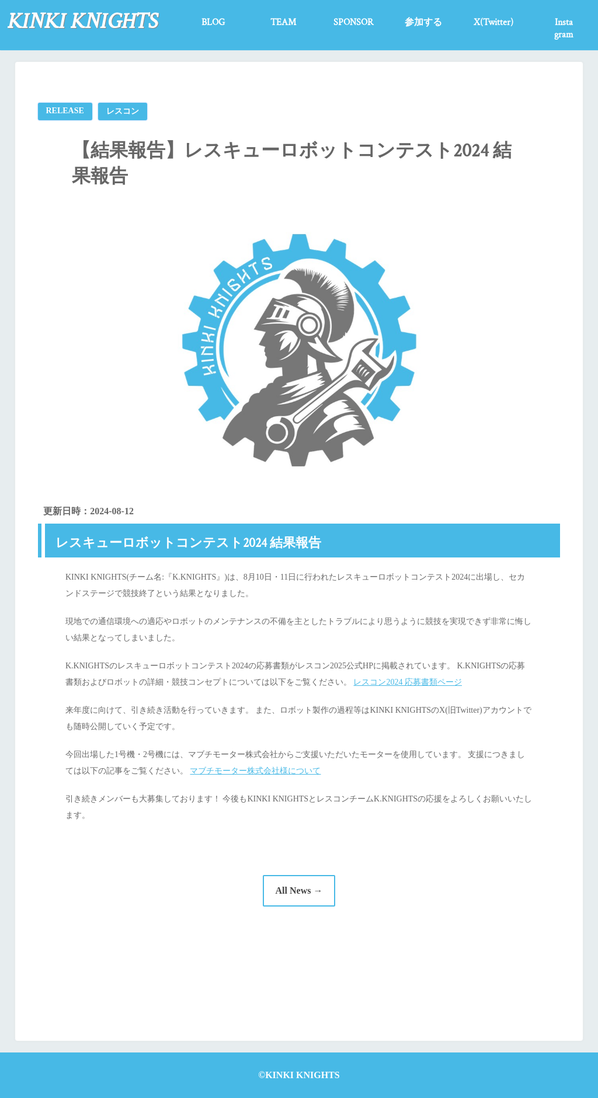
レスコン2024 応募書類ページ (407, 682)
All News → (299, 890)
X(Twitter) (493, 22)
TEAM (283, 22)
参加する (423, 22)
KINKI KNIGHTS (82, 21)
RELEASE (65, 110)
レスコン (122, 111)
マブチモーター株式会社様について (255, 770)
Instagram (563, 28)
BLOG (213, 22)
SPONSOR (353, 22)
